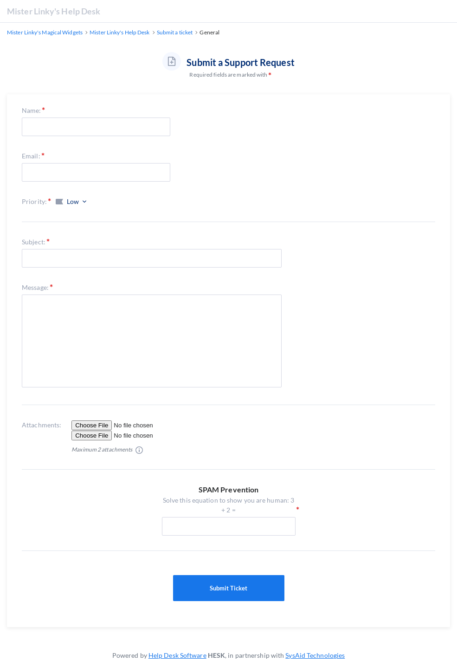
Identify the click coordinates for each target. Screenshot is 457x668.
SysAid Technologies (315, 655)
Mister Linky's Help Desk (53, 11)
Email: (31, 156)
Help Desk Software (177, 655)
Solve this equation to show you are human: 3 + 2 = (228, 505)
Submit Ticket (228, 588)
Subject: (33, 242)
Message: (35, 287)
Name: (31, 110)
